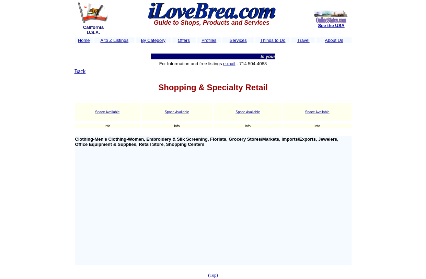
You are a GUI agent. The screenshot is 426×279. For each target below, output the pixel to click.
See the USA (331, 25)
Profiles (209, 40)
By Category (153, 40)
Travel (303, 40)
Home (84, 40)
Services (238, 40)
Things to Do (273, 40)
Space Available (107, 112)
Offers (184, 40)
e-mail (229, 63)
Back (80, 71)
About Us (334, 40)
